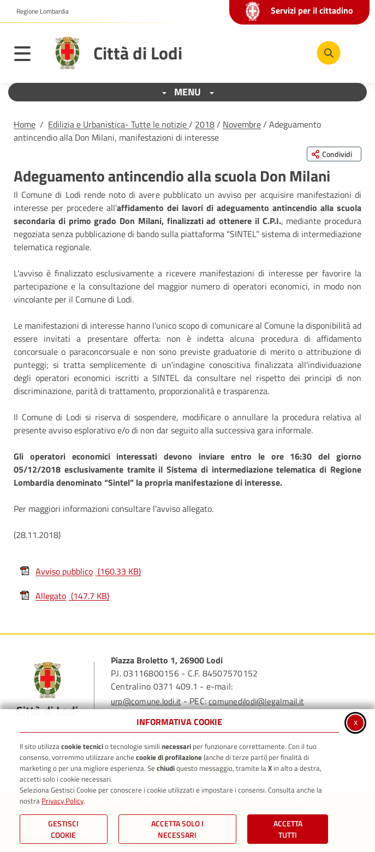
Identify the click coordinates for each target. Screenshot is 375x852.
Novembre (242, 124)
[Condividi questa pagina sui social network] (334, 154)
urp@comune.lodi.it (146, 701)
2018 (205, 124)
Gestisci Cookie (63, 829)
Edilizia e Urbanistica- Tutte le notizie (118, 124)
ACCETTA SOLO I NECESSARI (177, 829)
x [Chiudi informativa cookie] (356, 721)
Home (24, 124)
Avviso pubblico (80, 571)
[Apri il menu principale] (27, 55)
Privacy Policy (62, 800)
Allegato (64, 595)
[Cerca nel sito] (329, 53)
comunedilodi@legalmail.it (256, 701)
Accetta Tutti (287, 829)
